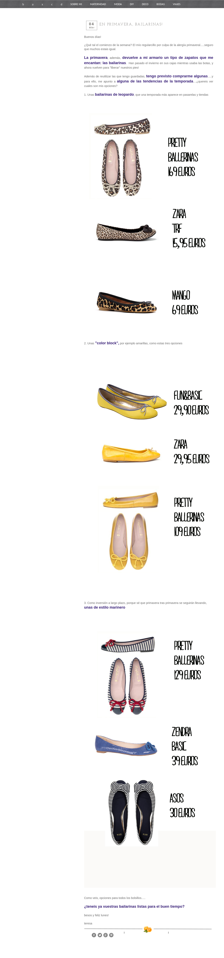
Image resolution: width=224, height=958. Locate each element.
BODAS (161, 4)
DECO (145, 4)
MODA (118, 4)
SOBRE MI (76, 4)
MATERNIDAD (98, 4)
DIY (132, 4)
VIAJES (176, 4)
